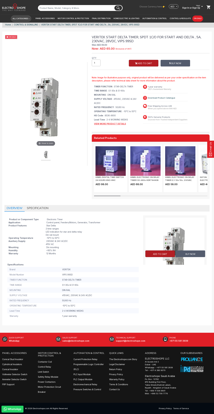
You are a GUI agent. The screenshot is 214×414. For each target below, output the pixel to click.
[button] (45, 19)
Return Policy (115, 369)
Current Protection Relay (85, 359)
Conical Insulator (10, 369)
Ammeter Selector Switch (14, 379)
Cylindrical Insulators (12, 364)
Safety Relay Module (48, 377)
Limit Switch (43, 372)
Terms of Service (181, 408)
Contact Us (114, 389)
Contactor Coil (45, 362)
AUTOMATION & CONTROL (88, 353)
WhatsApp (12, 409)
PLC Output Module (82, 379)
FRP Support (8, 384)
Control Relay (44, 367)
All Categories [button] (20, 18)
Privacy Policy (116, 374)
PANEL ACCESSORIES (14, 353)
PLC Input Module (82, 374)
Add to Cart (115, 63)
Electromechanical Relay (85, 384)
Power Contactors (46, 382)
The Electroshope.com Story (123, 359)
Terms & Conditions (118, 384)
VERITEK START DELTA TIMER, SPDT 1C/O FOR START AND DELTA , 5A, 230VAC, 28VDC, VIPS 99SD (90, 24)
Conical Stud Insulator (12, 359)
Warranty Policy (116, 379)
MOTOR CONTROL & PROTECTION (49, 354)
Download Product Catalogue (161, 98)
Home (8, 24)
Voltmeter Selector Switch (14, 374)
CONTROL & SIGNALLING (26, 24)
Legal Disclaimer (117, 364)
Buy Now (147, 63)
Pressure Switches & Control (87, 389)
